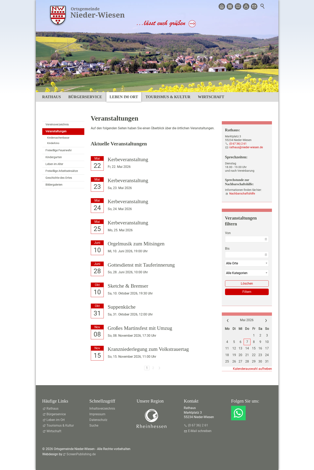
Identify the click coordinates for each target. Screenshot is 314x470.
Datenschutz (98, 420)
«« (231, 320)
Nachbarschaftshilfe (242, 193)
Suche (93, 425)
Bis (227, 248)
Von (228, 233)
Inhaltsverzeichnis (102, 408)
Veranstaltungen (56, 131)
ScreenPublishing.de (81, 454)
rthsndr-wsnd (246, 147)
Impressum (97, 414)
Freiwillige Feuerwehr (58, 150)
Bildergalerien (53, 184)
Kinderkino (53, 143)
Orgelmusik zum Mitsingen (136, 244)
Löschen (247, 283)
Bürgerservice (85, 97)
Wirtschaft (211, 97)
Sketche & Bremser (128, 286)
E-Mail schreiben (199, 431)
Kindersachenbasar (58, 137)
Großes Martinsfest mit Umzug (140, 328)
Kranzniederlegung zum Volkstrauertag (148, 349)
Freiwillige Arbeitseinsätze (61, 171)
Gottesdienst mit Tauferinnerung (141, 265)
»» (263, 320)
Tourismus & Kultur (168, 97)
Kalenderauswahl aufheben (252, 369)
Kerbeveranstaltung (128, 159)
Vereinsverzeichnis (57, 124)
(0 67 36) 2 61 (238, 143)
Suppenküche (122, 307)
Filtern (246, 292)
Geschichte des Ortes (58, 178)
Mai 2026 (247, 320)
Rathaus (51, 97)
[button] (238, 413)
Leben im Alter (54, 164)
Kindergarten (53, 157)
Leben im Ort (124, 97)
